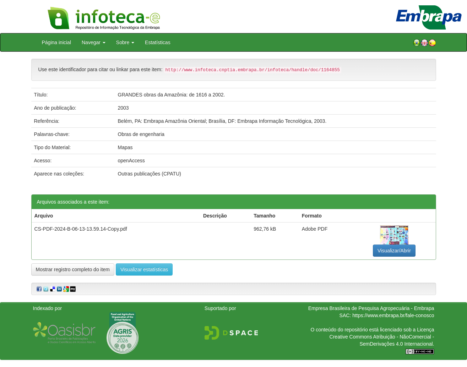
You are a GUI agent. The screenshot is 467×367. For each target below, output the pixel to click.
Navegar (93, 42)
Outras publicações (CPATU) (149, 174)
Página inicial (56, 42)
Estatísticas (157, 42)
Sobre (125, 42)
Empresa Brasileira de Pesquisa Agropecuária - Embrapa (371, 308)
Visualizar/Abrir (394, 250)
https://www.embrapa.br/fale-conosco (393, 315)
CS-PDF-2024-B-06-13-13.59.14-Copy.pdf (80, 229)
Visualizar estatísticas (144, 269)
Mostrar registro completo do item (73, 269)
